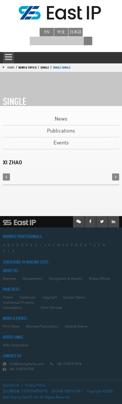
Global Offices (99, 279)
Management (32, 279)
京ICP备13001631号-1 (67, 391)
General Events (76, 326)
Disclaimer (11, 385)
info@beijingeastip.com (26, 364)
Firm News (11, 326)
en (46, 32)
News (61, 119)
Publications (61, 131)
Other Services (51, 308)
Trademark (27, 297)
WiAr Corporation (16, 345)
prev (6, 177)
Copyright (49, 297)
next (115, 177)
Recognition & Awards (65, 279)
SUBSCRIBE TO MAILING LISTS (25, 262)
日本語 (76, 32)
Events (61, 143)
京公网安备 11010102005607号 (25, 391)
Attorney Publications (42, 326)
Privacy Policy (35, 385)
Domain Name (74, 297)
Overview (9, 279)
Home (10, 67)
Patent (8, 297)
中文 (61, 32)
